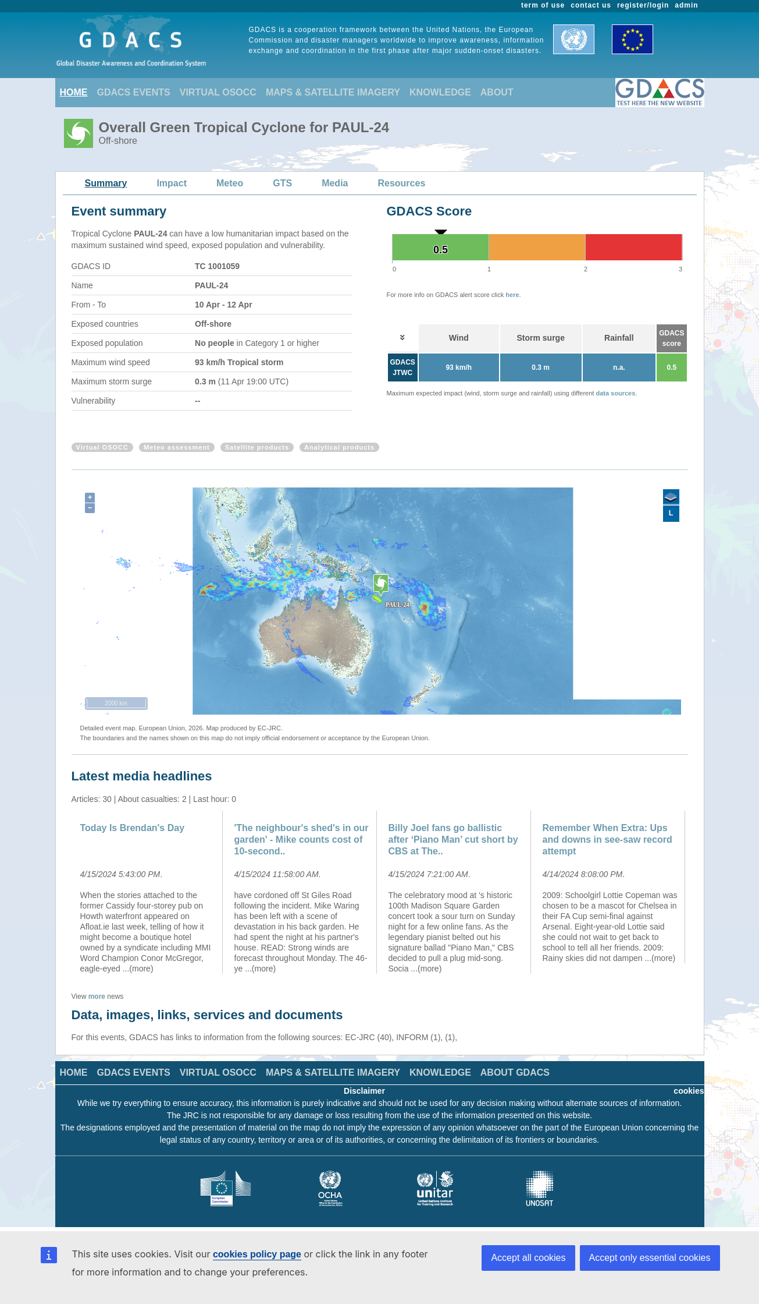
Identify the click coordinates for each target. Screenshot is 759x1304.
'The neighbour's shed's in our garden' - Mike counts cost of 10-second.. (301, 839)
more (96, 996)
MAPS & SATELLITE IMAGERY (333, 92)
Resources (401, 183)
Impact (171, 183)
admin (686, 5)
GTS (282, 183)
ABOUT (497, 92)
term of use (543, 5)
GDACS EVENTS (133, 92)
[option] (149, 892)
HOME (74, 92)
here (512, 294)
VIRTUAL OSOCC (218, 92)
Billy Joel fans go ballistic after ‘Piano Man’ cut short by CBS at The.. (453, 839)
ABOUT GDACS (515, 1072)
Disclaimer (364, 1090)
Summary (106, 183)
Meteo (229, 183)
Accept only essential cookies (650, 1258)
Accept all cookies (528, 1258)
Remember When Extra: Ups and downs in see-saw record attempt (607, 839)
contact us (591, 5)
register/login (643, 5)
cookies (689, 1090)
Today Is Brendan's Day (132, 828)
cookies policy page (257, 1254)
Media (335, 183)
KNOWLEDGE (440, 92)
